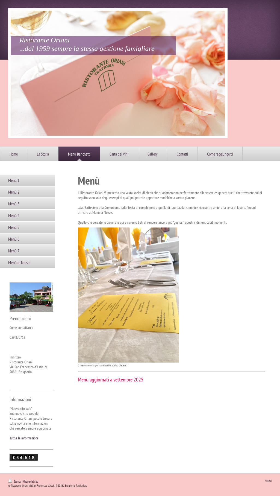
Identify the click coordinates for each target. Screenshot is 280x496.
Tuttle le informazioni (24, 438)
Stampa (15, 481)
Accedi (268, 481)
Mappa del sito (30, 481)
